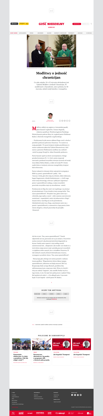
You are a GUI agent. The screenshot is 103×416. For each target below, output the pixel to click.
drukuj (67, 120)
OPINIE (31, 33)
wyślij (70, 120)
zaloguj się (85, 23)
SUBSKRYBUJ (77, 23)
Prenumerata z (22, 24)
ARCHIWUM (40, 33)
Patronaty (71, 33)
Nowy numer (13, 33)
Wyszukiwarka (91, 24)
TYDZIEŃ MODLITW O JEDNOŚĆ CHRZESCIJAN (49, 324)
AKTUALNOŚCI (22, 33)
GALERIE (49, 33)
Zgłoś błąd (15, 407)
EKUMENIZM (37, 324)
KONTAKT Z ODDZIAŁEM (60, 33)
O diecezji (89, 33)
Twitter (65, 120)
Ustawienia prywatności (38, 398)
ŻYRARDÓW (60, 324)
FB (62, 120)
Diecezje (80, 33)
